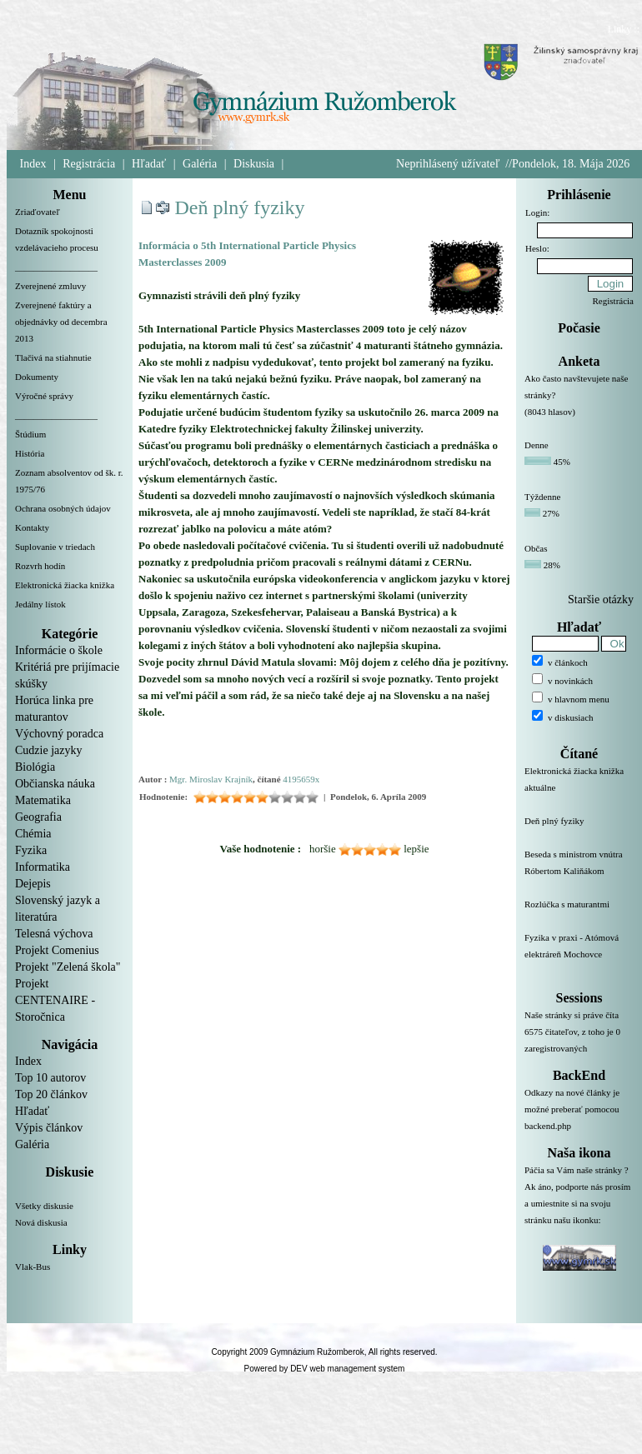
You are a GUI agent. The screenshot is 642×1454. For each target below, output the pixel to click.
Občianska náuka (55, 783)
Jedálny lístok (40, 604)
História (29, 453)
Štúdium (30, 434)
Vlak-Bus (32, 1267)
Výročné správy (44, 396)
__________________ (56, 267)
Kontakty (32, 527)
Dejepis (33, 883)
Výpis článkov (49, 1128)
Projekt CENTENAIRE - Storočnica (55, 1000)
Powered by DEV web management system (324, 1368)
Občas (536, 548)
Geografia (38, 817)
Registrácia (89, 163)
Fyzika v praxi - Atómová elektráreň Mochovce (579, 955)
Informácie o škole (59, 650)
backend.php (547, 1126)
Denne (536, 445)
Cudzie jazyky (48, 750)
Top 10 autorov (50, 1078)
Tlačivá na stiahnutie (53, 357)
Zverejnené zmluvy (50, 286)
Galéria (200, 163)
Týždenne (542, 497)
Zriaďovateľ (37, 212)
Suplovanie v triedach (55, 547)
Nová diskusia (41, 1222)
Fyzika (31, 850)
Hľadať (149, 163)
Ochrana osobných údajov (63, 508)
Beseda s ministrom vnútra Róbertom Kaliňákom (579, 872)
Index (33, 163)
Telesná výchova (54, 933)
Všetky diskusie (44, 1206)
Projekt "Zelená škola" (68, 967)
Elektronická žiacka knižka (64, 585)
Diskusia (253, 163)
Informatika (42, 867)
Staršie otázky (601, 599)
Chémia (33, 833)
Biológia (35, 767)
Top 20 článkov (51, 1094)
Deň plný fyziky (240, 207)
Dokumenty (36, 377)
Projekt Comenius (57, 950)
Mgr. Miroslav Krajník (211, 779)
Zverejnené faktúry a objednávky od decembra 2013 (61, 321)
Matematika (43, 800)
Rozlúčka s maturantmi (579, 914)
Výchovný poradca (59, 733)
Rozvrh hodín (40, 566)
